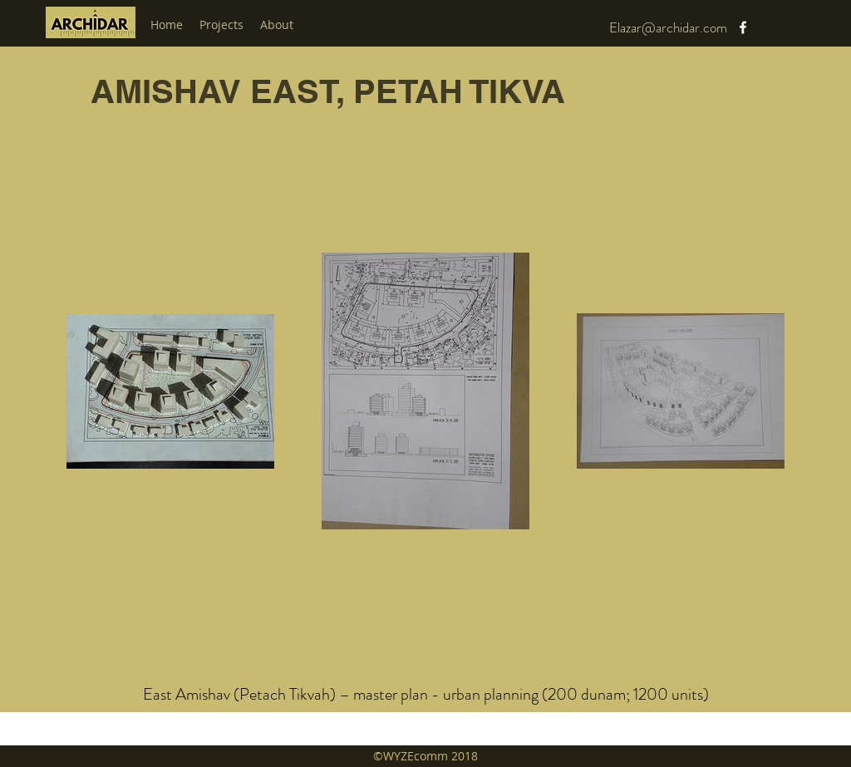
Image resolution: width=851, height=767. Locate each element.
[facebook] (743, 27)
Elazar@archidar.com (668, 27)
